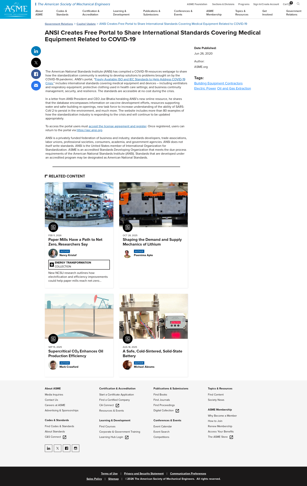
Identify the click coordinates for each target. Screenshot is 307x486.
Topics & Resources (220, 388)
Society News (216, 400)
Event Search (162, 431)
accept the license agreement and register (117, 126)
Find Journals (162, 400)
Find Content (216, 394)
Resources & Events (111, 410)
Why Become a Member (222, 415)
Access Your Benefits (221, 431)
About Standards (55, 431)
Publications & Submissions (171, 388)
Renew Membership (220, 426)
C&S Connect (55, 436)
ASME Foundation (197, 4)
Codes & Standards (57, 420)
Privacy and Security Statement (144, 474)
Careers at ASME (55, 405)
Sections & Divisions (223, 4)
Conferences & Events (167, 420)
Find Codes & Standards (59, 426)
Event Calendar (163, 426)
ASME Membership (220, 409)
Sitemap (113, 479)
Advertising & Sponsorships (62, 410)
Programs (243, 4)
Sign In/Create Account (266, 4)
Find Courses (107, 426)
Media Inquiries (54, 394)
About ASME (53, 388)
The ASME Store (220, 436)
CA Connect (109, 405)
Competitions (161, 437)
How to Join (215, 421)
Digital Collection (166, 410)
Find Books (160, 394)
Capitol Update (86, 24)
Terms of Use (109, 474)
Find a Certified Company (114, 400)
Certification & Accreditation (117, 388)
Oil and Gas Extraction (234, 88)
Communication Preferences (188, 474)
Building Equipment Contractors (218, 83)
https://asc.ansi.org (89, 130)
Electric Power (205, 88)
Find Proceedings (164, 405)
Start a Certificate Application (116, 394)
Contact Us (51, 400)
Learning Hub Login (113, 437)
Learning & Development (114, 420)
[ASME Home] (15, 9)
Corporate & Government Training (119, 431)
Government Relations (59, 24)
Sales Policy (94, 479)
